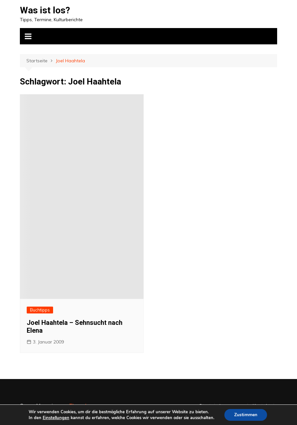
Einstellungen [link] (56, 418)
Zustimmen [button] (245, 415)
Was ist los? (45, 10)
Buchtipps (40, 309)
